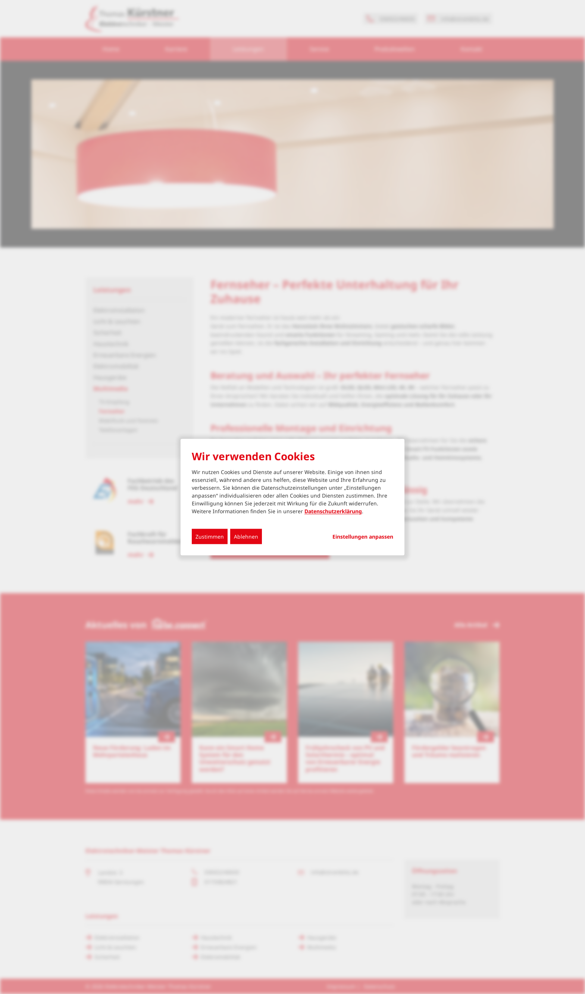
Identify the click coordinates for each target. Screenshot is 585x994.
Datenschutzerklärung (333, 511)
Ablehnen (246, 536)
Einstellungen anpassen (362, 536)
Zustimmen (209, 536)
